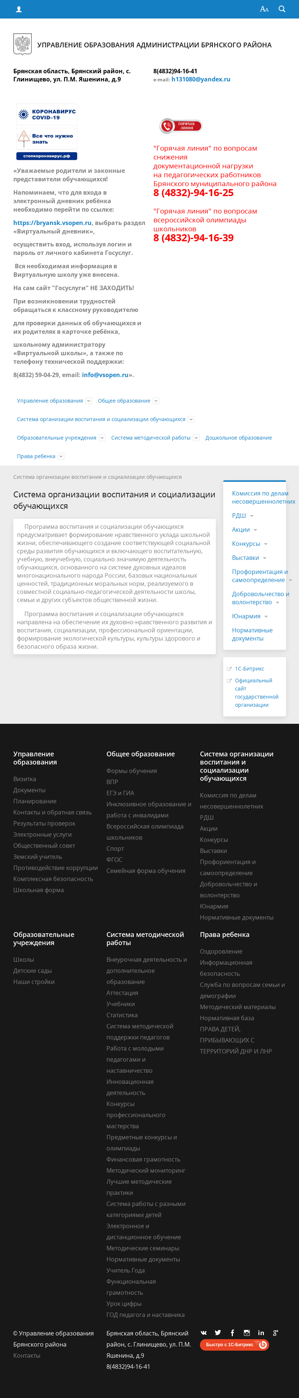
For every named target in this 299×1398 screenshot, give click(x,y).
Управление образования (50, 400)
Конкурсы (246, 544)
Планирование (35, 801)
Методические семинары (142, 1248)
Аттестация (122, 993)
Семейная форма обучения (146, 871)
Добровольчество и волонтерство (260, 598)
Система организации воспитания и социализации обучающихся (101, 419)
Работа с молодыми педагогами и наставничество (135, 1059)
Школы (23, 959)
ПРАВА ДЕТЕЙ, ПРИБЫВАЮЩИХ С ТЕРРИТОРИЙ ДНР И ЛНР (236, 1040)
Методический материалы (238, 1007)
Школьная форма (38, 890)
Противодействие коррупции (55, 868)
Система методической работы (151, 437)
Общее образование (124, 400)
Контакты (26, 1355)
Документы (29, 790)
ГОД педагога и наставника (145, 1315)
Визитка (24, 779)
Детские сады (32, 971)
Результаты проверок (44, 823)
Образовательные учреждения (56, 437)
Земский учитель (37, 857)
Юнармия (246, 616)
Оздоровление (221, 951)
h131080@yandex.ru (201, 79)
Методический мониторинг (146, 1170)
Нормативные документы (252, 634)
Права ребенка (36, 456)
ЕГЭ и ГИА (120, 793)
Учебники (120, 1004)
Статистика (122, 1015)
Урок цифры (124, 1304)
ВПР (112, 782)
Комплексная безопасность (53, 879)
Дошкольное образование (238, 437)
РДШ (239, 515)
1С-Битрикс (249, 668)
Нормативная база (227, 1018)
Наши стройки (34, 982)
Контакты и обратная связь (52, 812)
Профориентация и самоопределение (260, 576)
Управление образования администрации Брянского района (142, 44)
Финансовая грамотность (143, 1159)
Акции (241, 529)
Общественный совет (44, 845)
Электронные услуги (42, 834)
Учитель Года (125, 1270)
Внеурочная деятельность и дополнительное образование (146, 970)
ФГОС (114, 860)
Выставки (245, 558)
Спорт (115, 848)
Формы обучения (131, 771)
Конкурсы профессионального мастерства (136, 1115)
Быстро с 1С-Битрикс (230, 1344)
